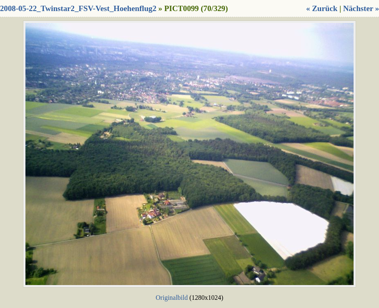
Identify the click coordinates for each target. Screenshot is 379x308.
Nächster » (361, 8)
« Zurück (321, 8)
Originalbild (172, 297)
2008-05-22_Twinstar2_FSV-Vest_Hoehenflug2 (78, 8)
